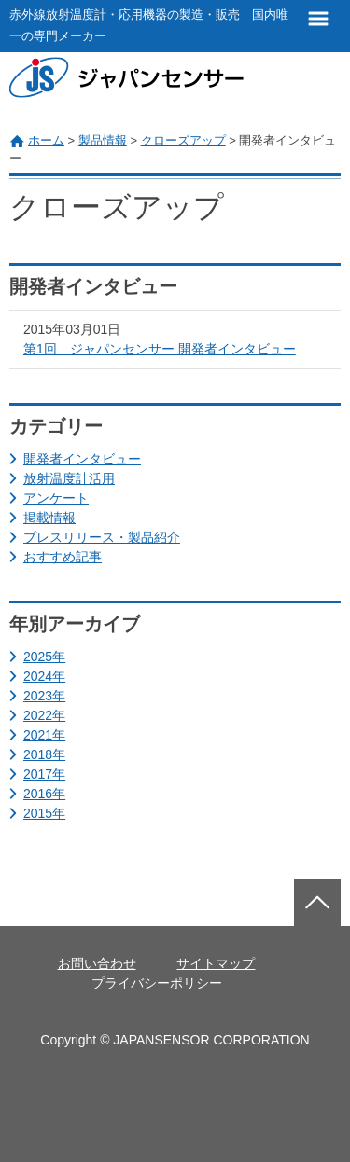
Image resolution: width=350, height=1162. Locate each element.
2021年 (44, 734)
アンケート (56, 498)
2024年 (44, 676)
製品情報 (102, 140)
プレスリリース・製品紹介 (101, 537)
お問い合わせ (97, 963)
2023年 (44, 695)
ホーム (46, 140)
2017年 (44, 774)
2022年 (44, 715)
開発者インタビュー (82, 458)
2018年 (44, 754)
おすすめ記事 (62, 556)
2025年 (44, 656)
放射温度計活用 (69, 478)
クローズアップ (183, 140)
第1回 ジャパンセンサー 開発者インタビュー (159, 348)
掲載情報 (49, 517)
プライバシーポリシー (156, 982)
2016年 (44, 793)
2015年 (44, 813)
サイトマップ (215, 963)
